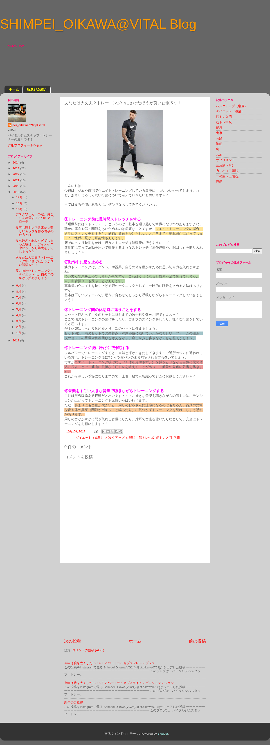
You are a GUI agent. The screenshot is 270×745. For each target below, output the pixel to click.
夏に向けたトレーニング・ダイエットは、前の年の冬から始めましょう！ (35, 274)
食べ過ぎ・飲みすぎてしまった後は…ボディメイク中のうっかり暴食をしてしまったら (35, 246)
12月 (20, 197)
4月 (19, 315)
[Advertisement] (135, 600)
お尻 (219, 154)
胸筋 (219, 143)
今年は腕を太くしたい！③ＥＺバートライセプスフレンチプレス (109, 663)
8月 (19, 291)
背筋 (219, 138)
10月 (20, 209)
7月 (19, 297)
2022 (16, 174)
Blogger (163, 733)
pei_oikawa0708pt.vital (28, 125)
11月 (20, 203)
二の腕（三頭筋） (228, 176)
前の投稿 (197, 641)
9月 (19, 285)
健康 (177, 437)
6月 (19, 303)
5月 (19, 309)
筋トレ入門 (164, 437)
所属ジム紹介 (37, 89)
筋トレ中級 (147, 437)
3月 (19, 321)
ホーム (14, 89)
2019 (16, 192)
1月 (19, 333)
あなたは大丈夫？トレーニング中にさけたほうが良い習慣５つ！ (35, 261)
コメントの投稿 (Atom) (88, 650)
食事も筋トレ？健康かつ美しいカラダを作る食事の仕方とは (35, 231)
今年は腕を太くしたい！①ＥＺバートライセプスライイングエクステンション (119, 683)
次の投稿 (72, 641)
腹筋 (219, 181)
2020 (16, 186)
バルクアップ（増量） (121, 437)
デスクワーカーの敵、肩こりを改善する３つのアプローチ (35, 218)
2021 (16, 180)
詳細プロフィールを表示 (25, 145)
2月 (19, 327)
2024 (16, 162)
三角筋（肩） (225, 165)
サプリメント (225, 160)
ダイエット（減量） (90, 437)
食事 (219, 133)
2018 (16, 340)
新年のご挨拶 (73, 702)
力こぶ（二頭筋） (228, 171)
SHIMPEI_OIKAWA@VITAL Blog (98, 24)
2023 (16, 168)
